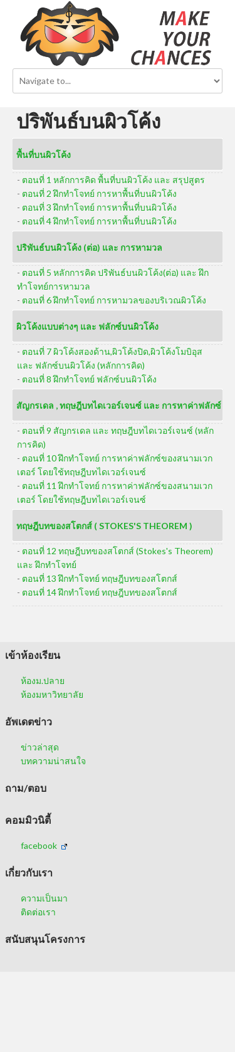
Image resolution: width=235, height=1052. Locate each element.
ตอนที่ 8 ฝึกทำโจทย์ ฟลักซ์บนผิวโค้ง (89, 379)
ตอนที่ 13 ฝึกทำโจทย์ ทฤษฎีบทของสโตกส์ (99, 578)
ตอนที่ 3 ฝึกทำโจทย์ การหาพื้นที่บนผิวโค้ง (99, 207)
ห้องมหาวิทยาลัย (52, 694)
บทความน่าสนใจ (53, 760)
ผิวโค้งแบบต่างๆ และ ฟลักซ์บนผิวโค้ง (87, 326)
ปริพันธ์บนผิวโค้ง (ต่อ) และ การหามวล (89, 247)
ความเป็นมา (44, 898)
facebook (44, 845)
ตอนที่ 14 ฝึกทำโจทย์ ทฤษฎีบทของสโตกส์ (99, 592)
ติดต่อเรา (38, 912)
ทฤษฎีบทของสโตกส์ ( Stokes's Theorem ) (104, 525)
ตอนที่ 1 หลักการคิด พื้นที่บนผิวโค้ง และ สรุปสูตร (113, 179)
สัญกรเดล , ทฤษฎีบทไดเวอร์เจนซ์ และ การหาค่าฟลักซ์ (118, 405)
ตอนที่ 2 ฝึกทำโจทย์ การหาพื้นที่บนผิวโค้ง (99, 193)
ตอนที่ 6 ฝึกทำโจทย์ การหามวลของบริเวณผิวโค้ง (114, 300)
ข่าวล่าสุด (40, 747)
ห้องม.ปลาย (43, 680)
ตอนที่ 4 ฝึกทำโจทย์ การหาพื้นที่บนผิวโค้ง (99, 221)
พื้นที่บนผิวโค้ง (43, 154)
